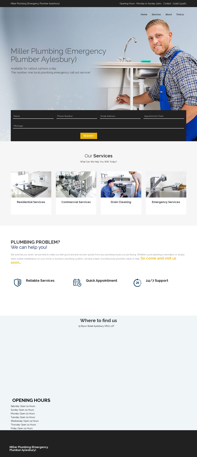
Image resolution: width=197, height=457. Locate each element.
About (168, 14)
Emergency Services (166, 203)
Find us (180, 14)
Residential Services (31, 203)
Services (156, 14)
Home (144, 14)
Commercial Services (76, 203)
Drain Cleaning (121, 203)
